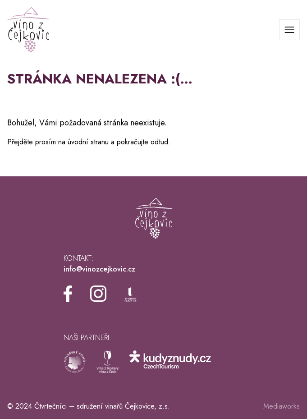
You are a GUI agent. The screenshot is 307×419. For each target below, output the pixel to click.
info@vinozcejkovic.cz (99, 269)
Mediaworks (281, 406)
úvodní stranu (88, 142)
